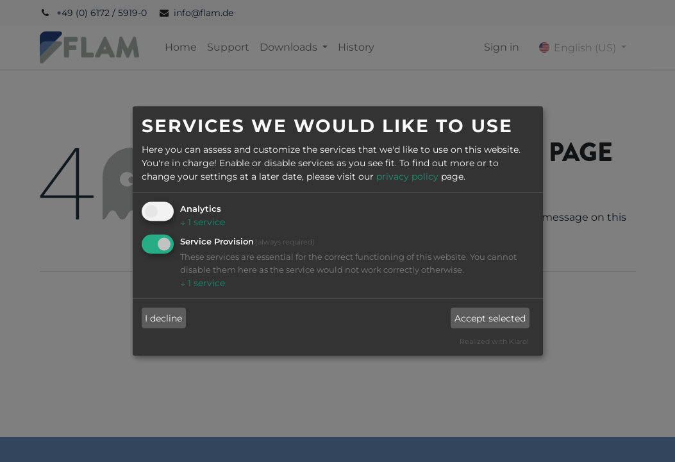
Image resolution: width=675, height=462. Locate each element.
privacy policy (407, 176)
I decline (163, 317)
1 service (202, 222)
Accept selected (490, 317)
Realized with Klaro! (494, 341)
